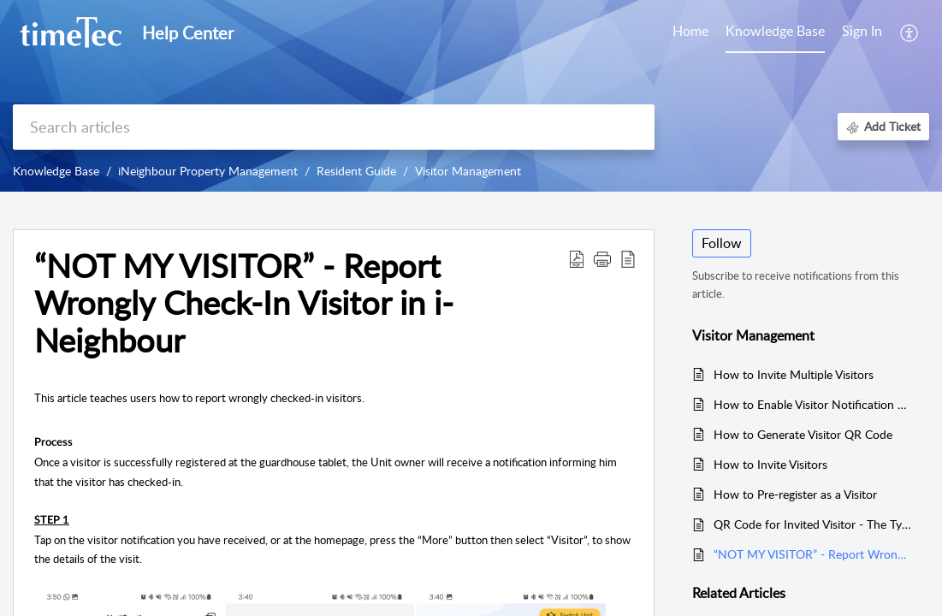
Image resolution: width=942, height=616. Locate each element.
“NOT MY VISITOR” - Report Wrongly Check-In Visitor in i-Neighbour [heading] (243, 303)
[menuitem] (862, 32)
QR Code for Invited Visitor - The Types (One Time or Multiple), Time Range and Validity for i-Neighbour (813, 524)
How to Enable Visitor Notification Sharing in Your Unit (813, 404)
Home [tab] (690, 30)
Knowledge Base (56, 171)
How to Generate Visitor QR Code (803, 434)
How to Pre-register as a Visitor (795, 494)
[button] (910, 32)
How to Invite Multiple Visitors (794, 374)
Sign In (862, 30)
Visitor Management (468, 171)
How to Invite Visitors (770, 464)
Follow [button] (722, 243)
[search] (334, 127)
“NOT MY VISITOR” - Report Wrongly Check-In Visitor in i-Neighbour (813, 554)
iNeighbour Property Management (208, 171)
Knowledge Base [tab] (775, 30)
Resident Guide (356, 171)
